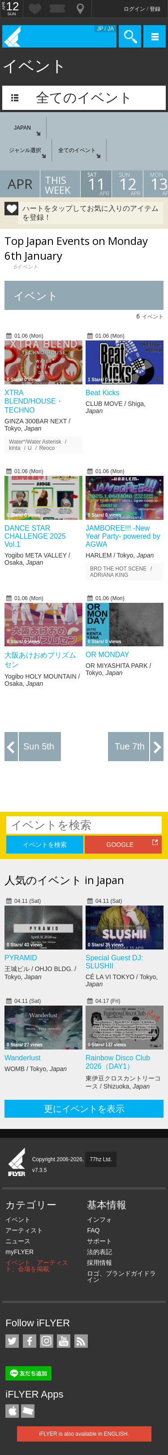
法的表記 (99, 1251)
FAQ (93, 1230)
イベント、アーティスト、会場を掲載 (36, 1265)
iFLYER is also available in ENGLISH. (84, 1434)
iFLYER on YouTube (63, 1341)
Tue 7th (130, 746)
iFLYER (17, 1162)
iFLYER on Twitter (12, 1341)
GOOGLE (120, 844)
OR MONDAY (107, 654)
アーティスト (24, 1230)
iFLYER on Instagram (46, 1341)
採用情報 (99, 1262)
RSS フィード (81, 1341)
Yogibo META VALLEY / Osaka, (37, 559)
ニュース (17, 1241)
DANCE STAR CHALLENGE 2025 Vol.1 (35, 536)
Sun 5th (38, 746)
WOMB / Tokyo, (35, 1068)
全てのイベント (84, 97)
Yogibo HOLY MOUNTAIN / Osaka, (42, 680)
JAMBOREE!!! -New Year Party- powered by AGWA (123, 536)
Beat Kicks (103, 392)
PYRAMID (20, 958)
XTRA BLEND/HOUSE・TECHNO (33, 401)
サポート (99, 1241)
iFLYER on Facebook (29, 1341)
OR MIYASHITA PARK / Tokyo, (118, 669)
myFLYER (19, 1251)
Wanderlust (22, 1058)
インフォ (99, 1219)
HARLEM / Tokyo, (120, 555)
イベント (17, 1219)
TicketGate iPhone (27, 1411)
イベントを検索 (45, 844)
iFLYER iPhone (12, 1411)
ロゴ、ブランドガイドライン (121, 1276)
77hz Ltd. (101, 1159)
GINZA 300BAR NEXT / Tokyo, (37, 425)
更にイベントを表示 (84, 1109)
